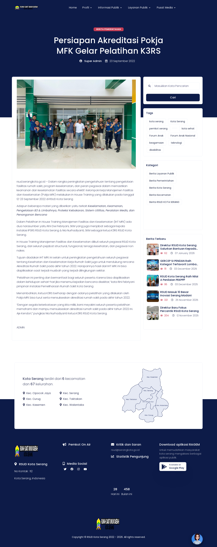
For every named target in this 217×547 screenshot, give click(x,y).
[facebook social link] (72, 469)
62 (163, 253)
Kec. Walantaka (72, 405)
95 (163, 284)
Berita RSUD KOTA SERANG (164, 202)
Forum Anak (156, 135)
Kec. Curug (32, 399)
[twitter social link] (65, 469)
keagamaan (156, 142)
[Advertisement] (171, 216)
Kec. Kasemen (34, 405)
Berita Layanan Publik (161, 173)
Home (73, 7)
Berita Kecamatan (160, 195)
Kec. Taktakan (71, 399)
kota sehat (188, 128)
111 (163, 268)
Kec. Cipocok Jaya (37, 393)
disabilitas (155, 150)
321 (164, 300)
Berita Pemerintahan (108, 29)
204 (164, 315)
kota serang (156, 121)
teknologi (176, 142)
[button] (87, 8)
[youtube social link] (85, 469)
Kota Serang (178, 121)
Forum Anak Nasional (183, 135)
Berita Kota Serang (160, 188)
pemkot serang (158, 128)
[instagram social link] (78, 469)
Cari (173, 97)
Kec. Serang (69, 393)
